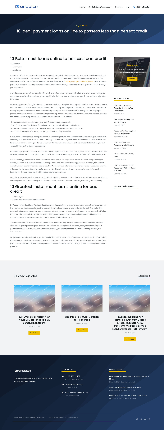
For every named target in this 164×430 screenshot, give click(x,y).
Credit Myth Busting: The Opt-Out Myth (125, 387)
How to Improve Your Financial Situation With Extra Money (129, 377)
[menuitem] (82, 7)
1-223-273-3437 (72, 376)
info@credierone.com (73, 384)
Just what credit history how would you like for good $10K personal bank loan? (34, 319)
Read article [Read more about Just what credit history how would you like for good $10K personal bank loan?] (34, 333)
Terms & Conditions (56, 417)
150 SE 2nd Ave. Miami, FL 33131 (76, 392)
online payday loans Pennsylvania (79, 81)
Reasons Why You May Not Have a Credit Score (128, 395)
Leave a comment (128, 382)
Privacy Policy (73, 417)
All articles (144, 276)
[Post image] (34, 298)
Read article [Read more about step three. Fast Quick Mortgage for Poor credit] (82, 330)
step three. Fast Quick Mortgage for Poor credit (82, 318)
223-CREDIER (143, 6)
